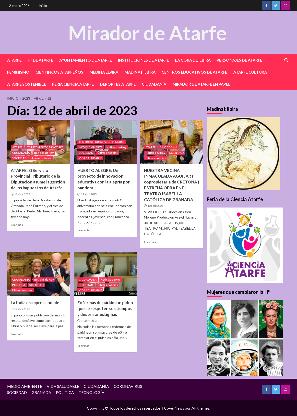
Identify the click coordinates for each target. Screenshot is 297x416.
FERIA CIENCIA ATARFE (73, 84)
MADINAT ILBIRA (139, 72)
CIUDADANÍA (154, 84)
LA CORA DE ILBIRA (193, 60)
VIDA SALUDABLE (90, 158)
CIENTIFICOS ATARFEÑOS (59, 72)
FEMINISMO (18, 72)
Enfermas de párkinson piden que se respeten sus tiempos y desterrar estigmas (105, 308)
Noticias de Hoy (44, 152)
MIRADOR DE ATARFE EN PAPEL (201, 84)
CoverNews (174, 408)
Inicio (43, 5)
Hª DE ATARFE (40, 60)
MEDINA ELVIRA (103, 72)
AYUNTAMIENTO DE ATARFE (85, 60)
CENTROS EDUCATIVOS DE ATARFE (194, 72)
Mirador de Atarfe (147, 32)
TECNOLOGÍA (91, 392)
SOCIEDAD (19, 158)
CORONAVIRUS (128, 386)
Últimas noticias (41, 158)
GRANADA (41, 392)
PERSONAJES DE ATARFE (239, 60)
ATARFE (14, 60)
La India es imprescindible (35, 302)
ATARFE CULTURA (250, 72)
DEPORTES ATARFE (118, 84)
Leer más (17, 225)
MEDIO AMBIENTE (90, 147)
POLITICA (18, 284)
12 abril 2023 (22, 194)
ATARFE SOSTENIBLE (26, 84)
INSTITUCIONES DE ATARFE (143, 60)
